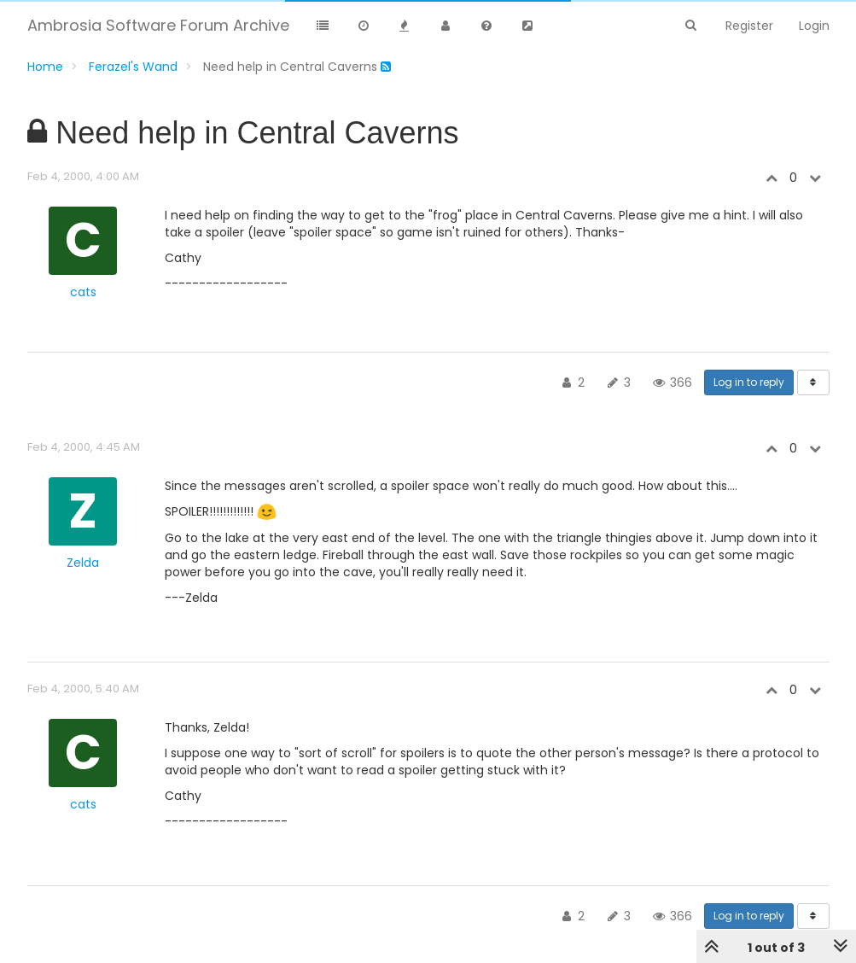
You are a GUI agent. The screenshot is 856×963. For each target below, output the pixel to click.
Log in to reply (748, 382)
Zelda (83, 562)
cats (83, 292)
